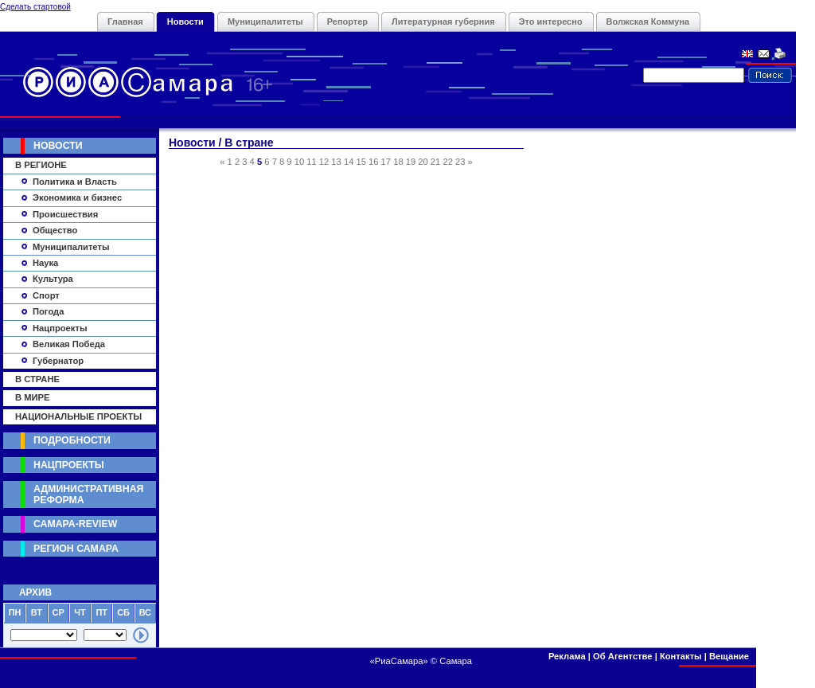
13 (336, 161)
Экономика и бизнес (77, 197)
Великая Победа (69, 344)
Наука (45, 263)
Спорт (46, 295)
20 (422, 161)
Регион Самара (76, 548)
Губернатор (58, 361)
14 (348, 161)
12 (324, 161)
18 (398, 161)
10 (299, 161)
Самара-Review (75, 524)
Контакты (681, 656)
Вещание (729, 656)
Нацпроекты (60, 328)
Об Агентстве (622, 656)
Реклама (567, 656)
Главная (125, 21)
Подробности (72, 440)
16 (373, 161)
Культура (53, 278)
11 (311, 161)
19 (410, 161)
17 (386, 161)
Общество (55, 230)
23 (460, 161)
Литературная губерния (443, 21)
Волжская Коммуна (648, 21)
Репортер (347, 21)
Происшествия (65, 214)
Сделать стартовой (35, 6)
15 (360, 161)
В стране (37, 379)
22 (447, 161)
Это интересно (551, 21)
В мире (32, 397)
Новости (185, 21)
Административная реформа (88, 494)
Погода (48, 311)
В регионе (41, 165)
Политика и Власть (75, 181)
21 (435, 161)
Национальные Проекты (78, 416)
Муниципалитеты (265, 21)
